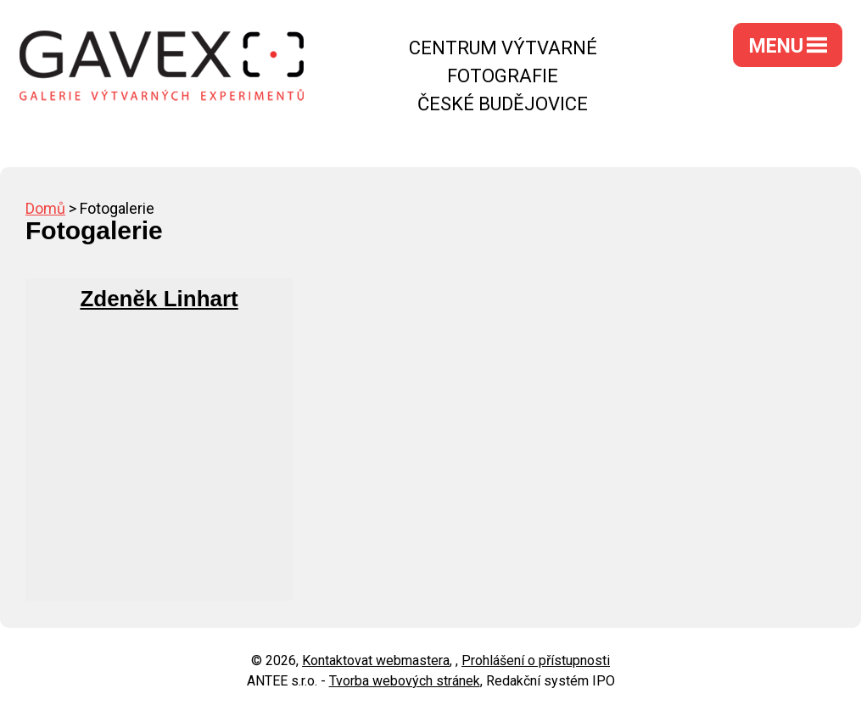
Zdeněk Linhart (159, 298)
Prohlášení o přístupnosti (535, 660)
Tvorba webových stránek (404, 681)
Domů (45, 208)
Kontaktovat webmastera (376, 660)
